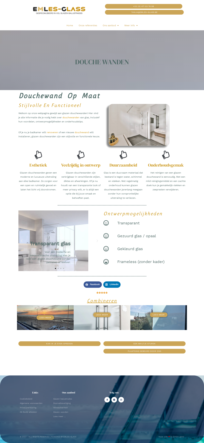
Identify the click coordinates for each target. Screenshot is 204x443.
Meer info (131, 25)
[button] (22, 241)
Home (69, 25)
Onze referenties (88, 25)
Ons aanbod (111, 25)
